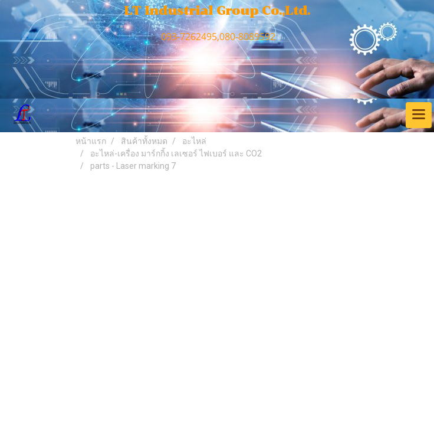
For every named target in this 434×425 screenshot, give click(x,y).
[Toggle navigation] (419, 115)
